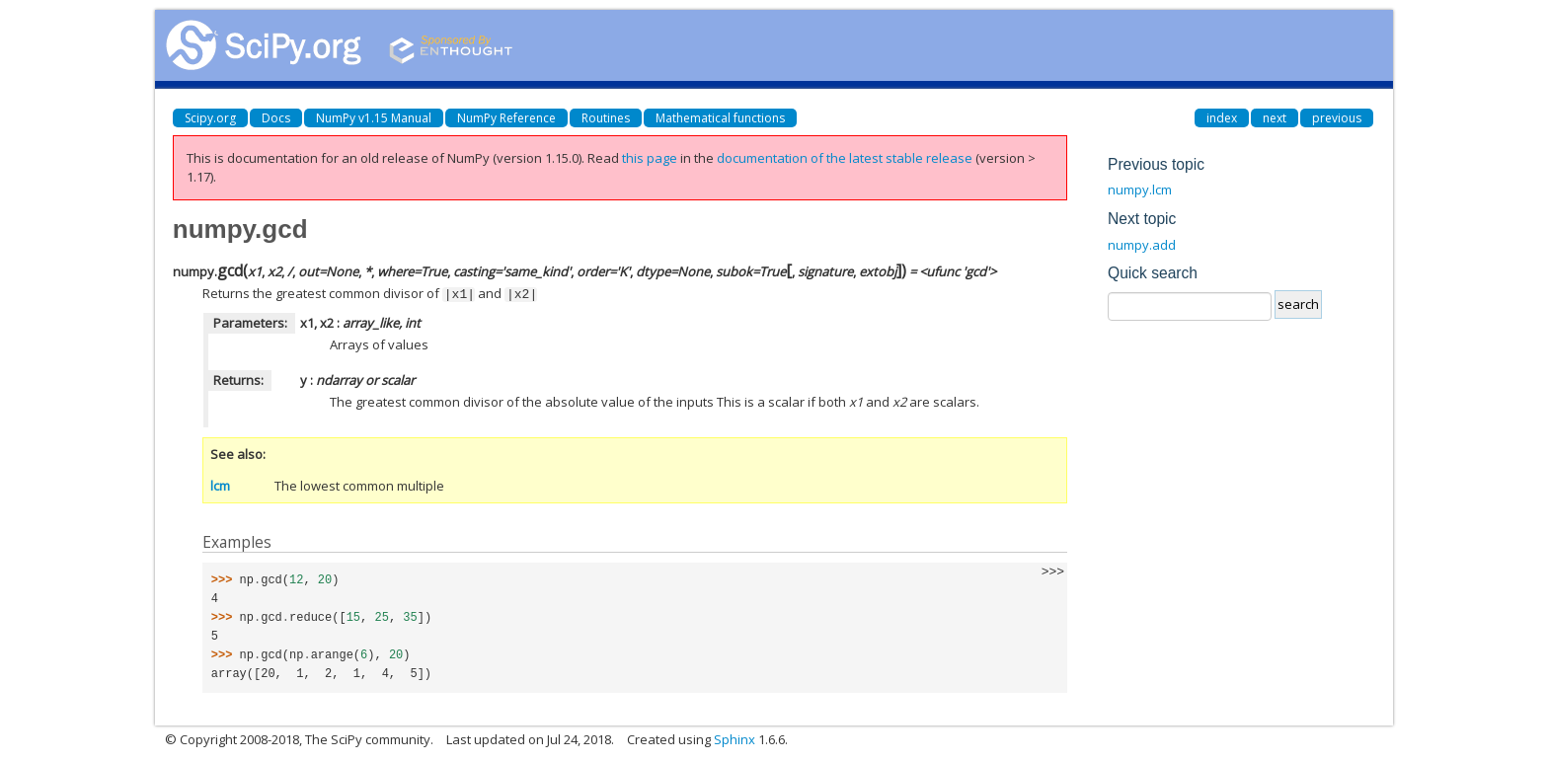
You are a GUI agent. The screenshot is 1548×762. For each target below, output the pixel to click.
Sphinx (734, 738)
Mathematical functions (720, 118)
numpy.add (1142, 245)
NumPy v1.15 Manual (373, 118)
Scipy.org (210, 118)
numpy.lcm (1140, 189)
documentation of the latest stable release (844, 158)
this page (649, 158)
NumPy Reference (506, 118)
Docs (276, 118)
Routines (605, 118)
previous (1336, 118)
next (1274, 118)
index (1221, 118)
